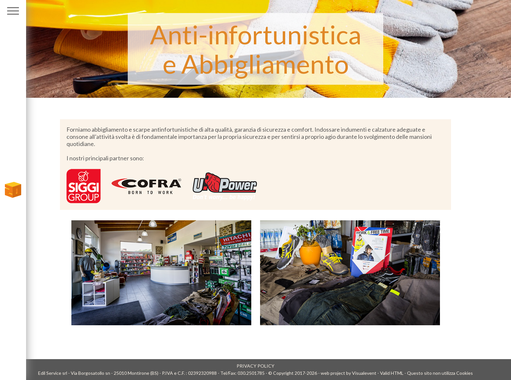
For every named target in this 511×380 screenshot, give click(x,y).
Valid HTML (391, 373)
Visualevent (364, 373)
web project (333, 373)
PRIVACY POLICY (255, 366)
